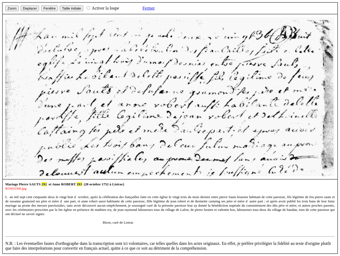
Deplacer (30, 8)
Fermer (148, 8)
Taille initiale (71, 8)
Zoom (11, 8)
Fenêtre (49, 8)
